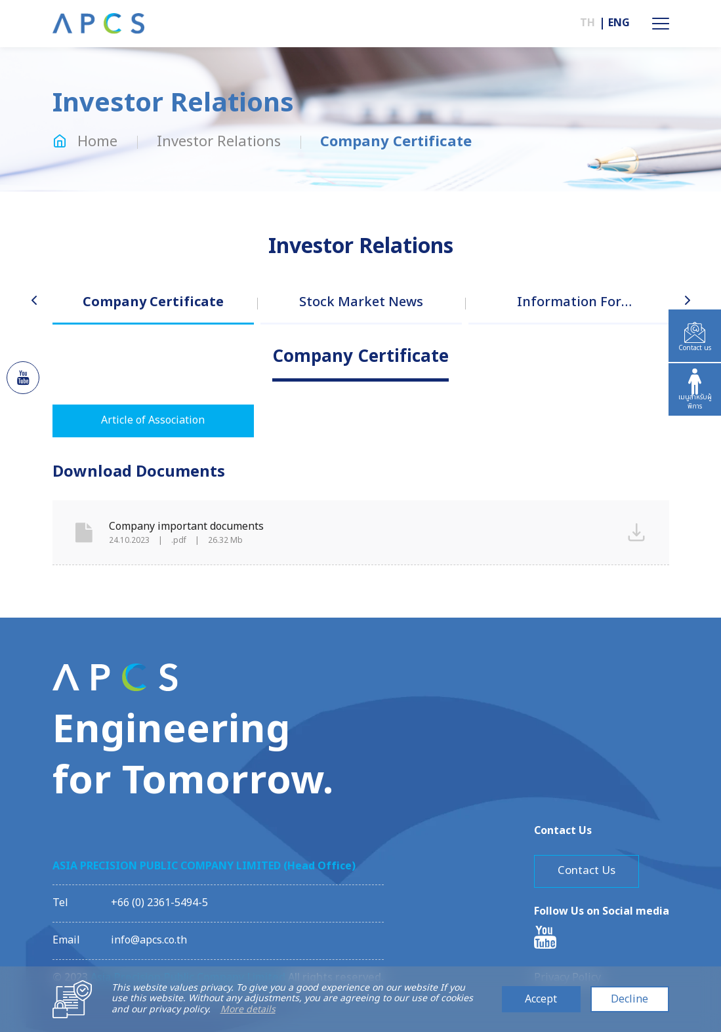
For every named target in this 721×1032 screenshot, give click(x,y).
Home (84, 142)
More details (248, 1010)
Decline (629, 999)
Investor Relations (219, 142)
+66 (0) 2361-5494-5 (159, 903)
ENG (619, 23)
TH (587, 23)
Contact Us (586, 870)
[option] (153, 315)
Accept (541, 999)
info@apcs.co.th (149, 940)
